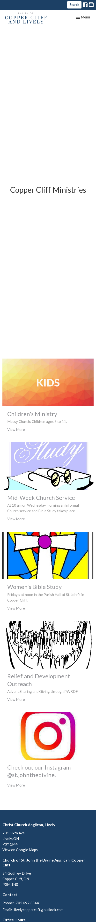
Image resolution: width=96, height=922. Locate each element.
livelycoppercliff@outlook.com (38, 909)
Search (74, 5)
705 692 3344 (27, 903)
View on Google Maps (20, 849)
